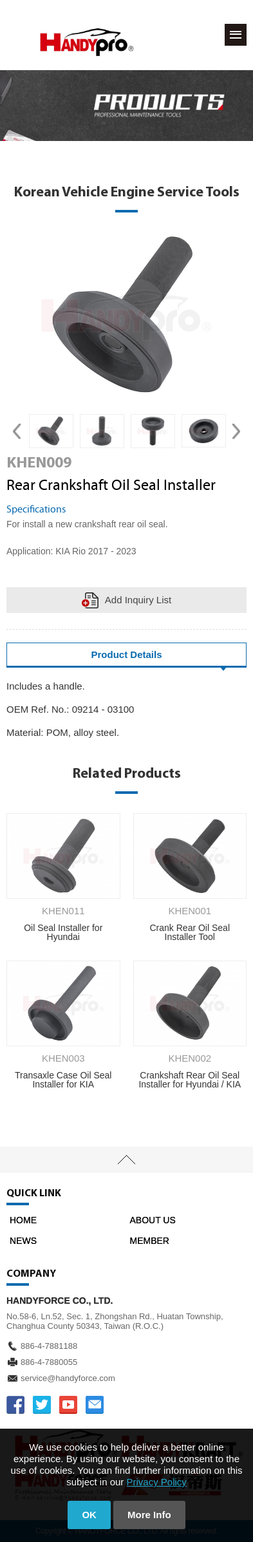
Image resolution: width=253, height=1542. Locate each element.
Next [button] (236, 430)
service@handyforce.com (68, 1378)
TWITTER (42, 1405)
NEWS (23, 1241)
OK (89, 1514)
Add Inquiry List (138, 599)
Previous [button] (17, 430)
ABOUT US (153, 1220)
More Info (149, 1514)
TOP (126, 1159)
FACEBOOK (15, 1405)
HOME (23, 1220)
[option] (51, 430)
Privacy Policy (157, 1481)
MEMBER (149, 1241)
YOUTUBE (68, 1405)
